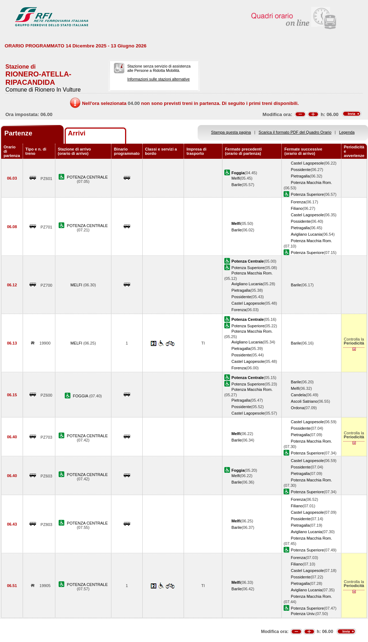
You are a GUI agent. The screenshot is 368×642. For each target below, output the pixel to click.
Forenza (298, 202)
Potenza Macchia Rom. (311, 182)
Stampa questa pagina (231, 132)
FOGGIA (81, 396)
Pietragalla (300, 176)
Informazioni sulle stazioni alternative (158, 79)
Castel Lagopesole (307, 163)
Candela (298, 395)
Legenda (347, 132)
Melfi (235, 178)
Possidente (300, 169)
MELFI (76, 285)
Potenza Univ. (303, 613)
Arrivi (77, 133)
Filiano (297, 208)
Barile (236, 185)
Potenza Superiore (307, 194)
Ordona (297, 408)
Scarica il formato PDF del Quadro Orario (295, 132)
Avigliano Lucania (306, 234)
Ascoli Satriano (304, 401)
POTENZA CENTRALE (87, 177)
